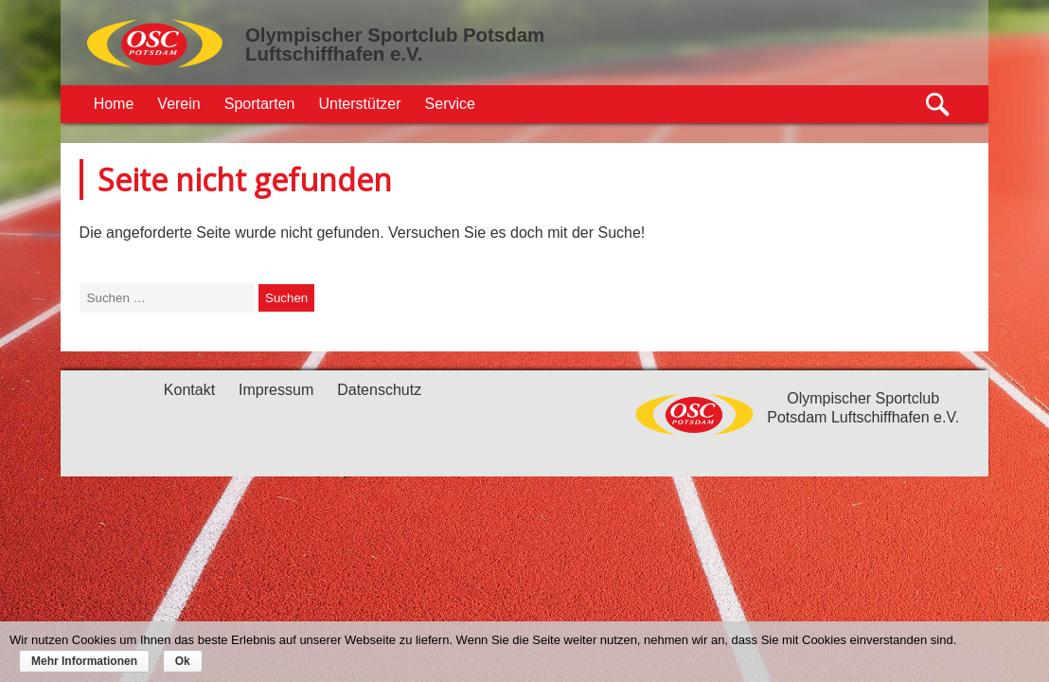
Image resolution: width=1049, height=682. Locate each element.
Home (114, 104)
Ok (182, 661)
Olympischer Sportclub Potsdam (394, 35)
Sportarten (259, 104)
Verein (178, 104)
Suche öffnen (938, 104)
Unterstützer (359, 104)
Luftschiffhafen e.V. (333, 54)
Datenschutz (379, 390)
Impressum (276, 390)
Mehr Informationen (84, 661)
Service (450, 104)
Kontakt (189, 390)
